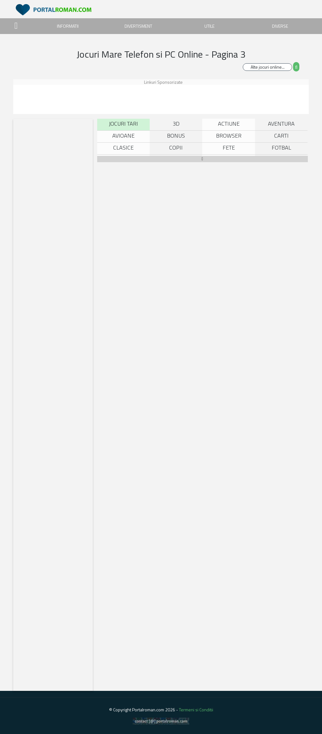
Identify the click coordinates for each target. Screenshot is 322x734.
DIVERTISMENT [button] (138, 26)
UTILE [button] (209, 26)
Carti (281, 135)
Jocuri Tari (123, 123)
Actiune (229, 123)
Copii (176, 147)
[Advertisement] (168, 99)
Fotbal (281, 147)
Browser (229, 135)
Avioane (123, 135)
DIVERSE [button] (280, 26)
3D (176, 123)
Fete (229, 147)
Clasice (123, 147)
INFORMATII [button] (68, 26)
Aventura (281, 123)
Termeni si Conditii (196, 709)
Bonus (176, 135)
